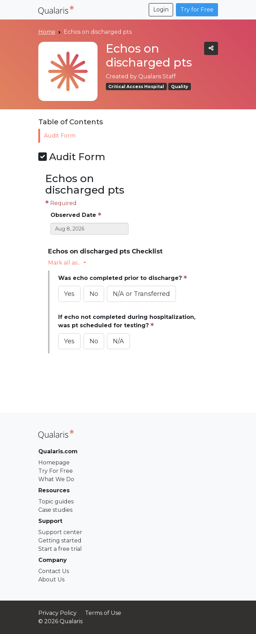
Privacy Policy (57, 613)
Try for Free (197, 9)
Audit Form (61, 135)
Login (161, 9)
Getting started (60, 540)
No (94, 294)
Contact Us (53, 571)
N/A (118, 341)
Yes (69, 294)
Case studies (55, 510)
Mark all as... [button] (65, 262)
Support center (60, 532)
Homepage (54, 462)
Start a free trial (60, 549)
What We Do (56, 479)
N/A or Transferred (141, 294)
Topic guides (55, 501)
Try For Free (55, 471)
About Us (51, 579)
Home (46, 32)
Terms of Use (103, 613)
